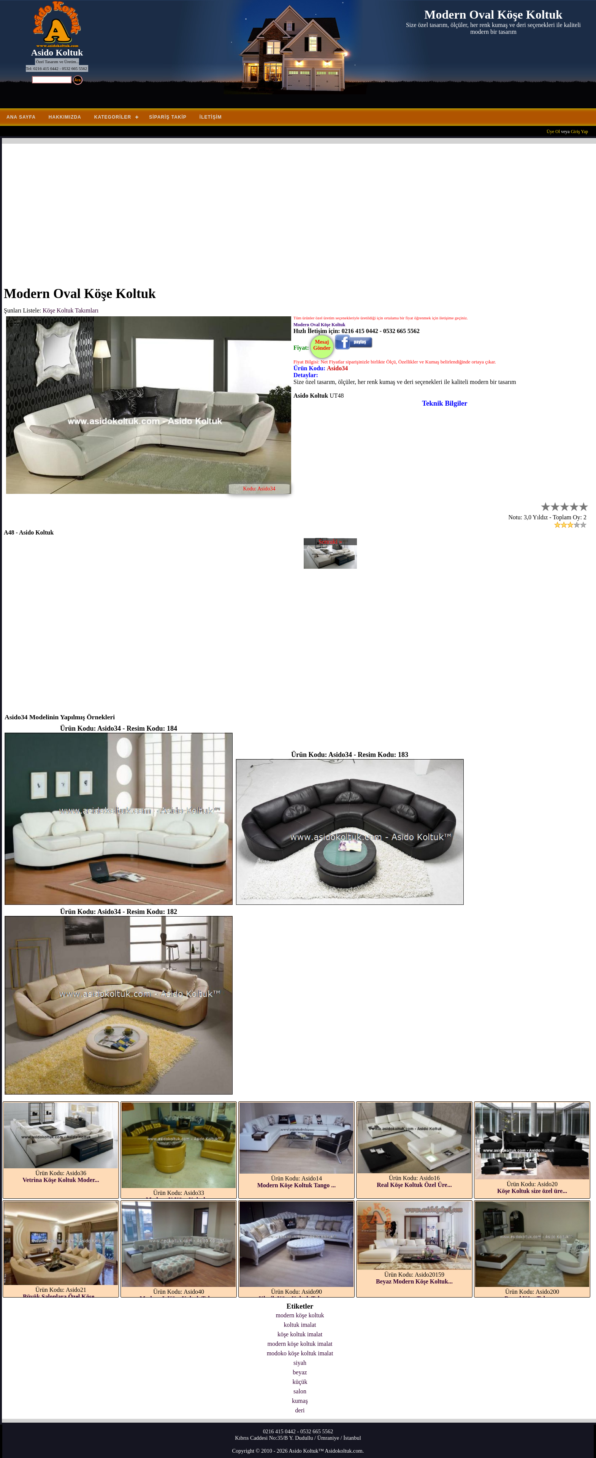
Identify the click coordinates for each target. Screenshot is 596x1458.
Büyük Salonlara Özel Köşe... (61, 1296)
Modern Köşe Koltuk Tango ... (296, 1185)
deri (300, 1410)
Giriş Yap (579, 131)
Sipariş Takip (168, 117)
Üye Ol (553, 131)
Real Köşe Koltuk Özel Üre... (414, 1185)
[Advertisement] (232, 210)
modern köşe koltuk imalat (299, 1344)
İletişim (211, 117)
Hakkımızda (65, 117)
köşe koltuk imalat (299, 1334)
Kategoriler (112, 117)
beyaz (300, 1372)
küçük (299, 1382)
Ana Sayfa (21, 117)
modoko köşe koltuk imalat (300, 1353)
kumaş (300, 1401)
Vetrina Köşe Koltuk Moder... (60, 1180)
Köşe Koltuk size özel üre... (532, 1191)
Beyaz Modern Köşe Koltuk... (414, 1281)
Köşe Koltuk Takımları (70, 310)
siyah (299, 1363)
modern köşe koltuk (300, 1315)
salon (299, 1391)
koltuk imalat (300, 1325)
